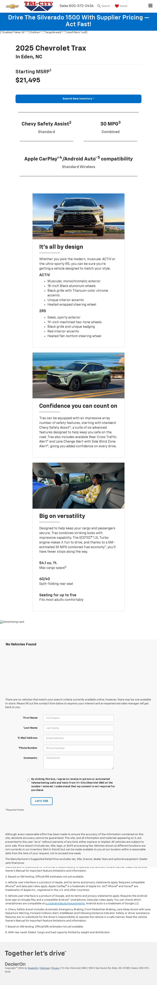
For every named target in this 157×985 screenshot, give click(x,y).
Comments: (30, 758)
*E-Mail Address (27, 738)
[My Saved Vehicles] (120, 6)
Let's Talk (41, 801)
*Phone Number (27, 748)
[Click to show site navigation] (150, 6)
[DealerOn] (15, 964)
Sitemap (45, 968)
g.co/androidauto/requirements (65, 903)
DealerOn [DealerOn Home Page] (33, 968)
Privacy (55, 968)
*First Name (30, 718)
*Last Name (30, 728)
